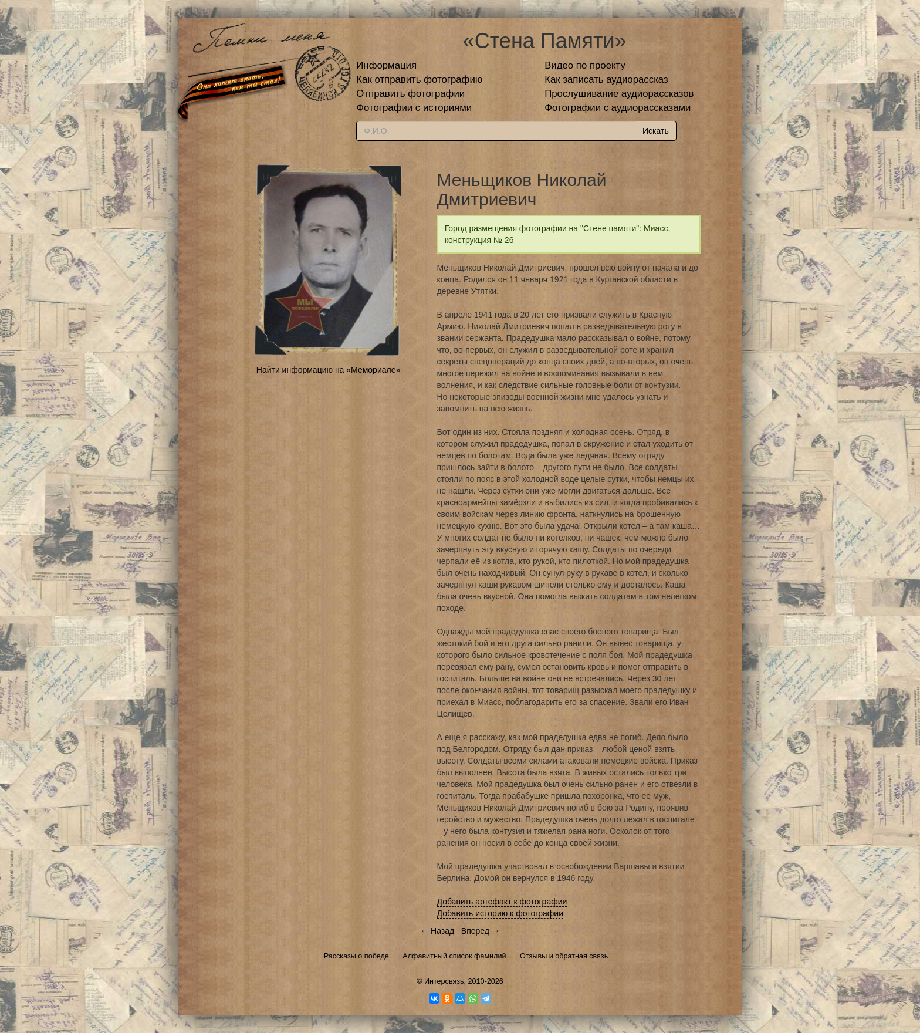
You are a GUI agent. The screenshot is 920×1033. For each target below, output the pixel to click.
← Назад (437, 931)
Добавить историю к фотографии (500, 913)
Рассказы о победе (356, 956)
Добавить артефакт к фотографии (502, 901)
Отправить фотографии (410, 93)
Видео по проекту (584, 65)
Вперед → (480, 931)
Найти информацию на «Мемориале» (328, 369)
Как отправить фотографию (419, 79)
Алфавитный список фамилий (454, 956)
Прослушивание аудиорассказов (619, 93)
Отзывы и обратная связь (564, 956)
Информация (386, 65)
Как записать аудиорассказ (606, 79)
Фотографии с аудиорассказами (617, 107)
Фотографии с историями (414, 107)
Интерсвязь (444, 981)
